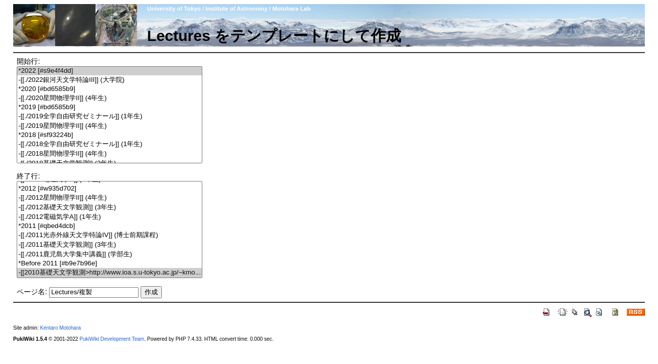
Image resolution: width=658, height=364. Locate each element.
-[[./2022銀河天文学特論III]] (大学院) (109, 80)
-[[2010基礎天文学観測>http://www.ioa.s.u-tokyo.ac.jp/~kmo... (109, 273)
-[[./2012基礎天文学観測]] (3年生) (109, 207)
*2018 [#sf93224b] (109, 135)
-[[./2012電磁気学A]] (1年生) (109, 217)
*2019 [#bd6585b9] (109, 107)
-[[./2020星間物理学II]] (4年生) (109, 98)
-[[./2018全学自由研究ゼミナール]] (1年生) (109, 144)
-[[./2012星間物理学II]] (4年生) (109, 198)
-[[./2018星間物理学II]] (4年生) (109, 154)
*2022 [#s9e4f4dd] (109, 71)
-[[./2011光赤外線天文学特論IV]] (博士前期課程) (109, 235)
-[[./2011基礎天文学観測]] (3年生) (109, 245)
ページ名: (32, 292)
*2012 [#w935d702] (109, 189)
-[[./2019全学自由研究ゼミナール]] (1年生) (109, 116)
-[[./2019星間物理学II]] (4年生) (109, 126)
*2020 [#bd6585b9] (109, 89)
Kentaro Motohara (60, 328)
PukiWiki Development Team (111, 339)
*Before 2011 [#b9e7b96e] (109, 263)
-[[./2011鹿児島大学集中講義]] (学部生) (109, 254)
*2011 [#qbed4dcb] (109, 226)
